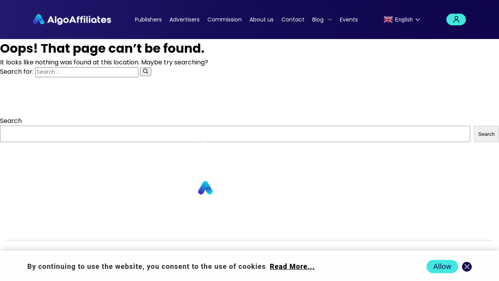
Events (349, 19)
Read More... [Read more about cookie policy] (292, 266)
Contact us (164, 227)
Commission (224, 19)
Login (456, 19)
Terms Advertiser (409, 227)
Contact (292, 19)
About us (262, 19)
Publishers (148, 19)
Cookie (310, 227)
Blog (318, 19)
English (398, 19)
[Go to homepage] (249, 188)
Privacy (283, 227)
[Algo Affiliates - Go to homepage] (72, 19)
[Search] (145, 72)
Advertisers (185, 19)
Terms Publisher (352, 227)
